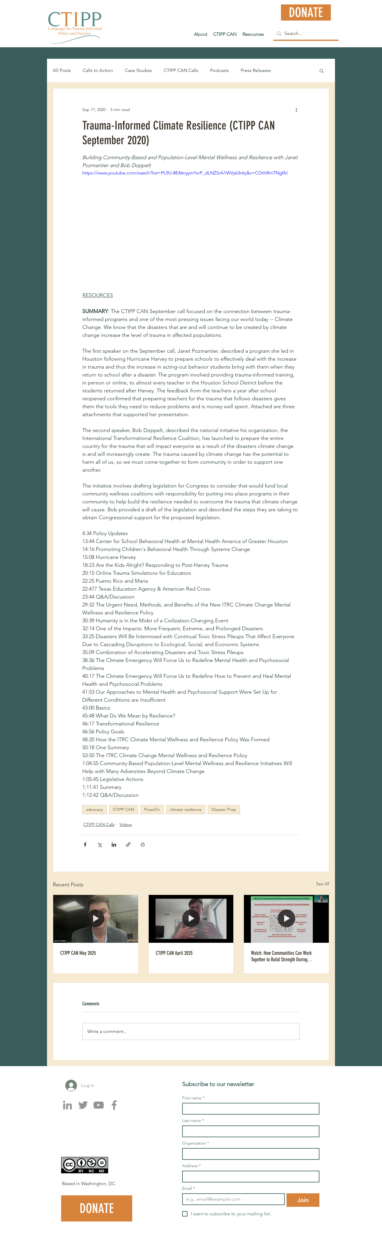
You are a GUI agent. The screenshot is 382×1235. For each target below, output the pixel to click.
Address (191, 1165)
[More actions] (296, 109)
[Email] (232, 1199)
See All (322, 883)
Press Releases (256, 70)
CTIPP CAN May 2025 (78, 953)
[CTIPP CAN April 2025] (191, 918)
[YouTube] (98, 1105)
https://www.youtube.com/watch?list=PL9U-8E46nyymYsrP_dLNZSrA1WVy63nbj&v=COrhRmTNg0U (185, 173)
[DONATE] (306, 12)
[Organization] (249, 1154)
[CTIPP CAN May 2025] (95, 918)
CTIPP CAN (123, 809)
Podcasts (219, 70)
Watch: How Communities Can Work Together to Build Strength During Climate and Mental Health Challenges (283, 956)
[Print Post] (142, 844)
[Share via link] (128, 844)
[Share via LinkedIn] (114, 844)
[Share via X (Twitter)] (99, 844)
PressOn (152, 809)
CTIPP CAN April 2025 (174, 953)
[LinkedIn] (67, 1105)
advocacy (94, 809)
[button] (321, 70)
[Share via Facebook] (85, 844)
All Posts (62, 70)
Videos (126, 824)
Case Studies (138, 70)
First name (193, 1097)
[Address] (249, 1176)
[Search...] (305, 34)
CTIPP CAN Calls (181, 70)
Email (188, 1188)
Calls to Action (98, 70)
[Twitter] (83, 1105)
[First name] (249, 1108)
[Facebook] (114, 1105)
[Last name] (249, 1131)
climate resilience (186, 809)
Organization (195, 1143)
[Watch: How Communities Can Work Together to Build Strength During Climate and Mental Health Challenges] (286, 918)
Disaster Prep (224, 809)
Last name (193, 1120)
